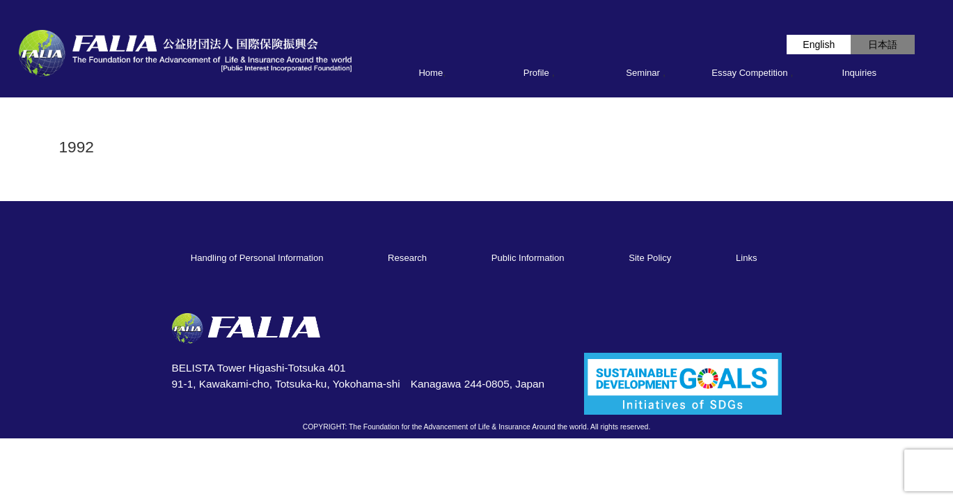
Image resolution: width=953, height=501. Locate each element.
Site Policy (650, 258)
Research (407, 258)
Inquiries (859, 72)
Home (430, 72)
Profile (536, 72)
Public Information (528, 258)
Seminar (643, 72)
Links (746, 258)
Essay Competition (749, 72)
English (819, 44)
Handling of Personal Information (257, 258)
